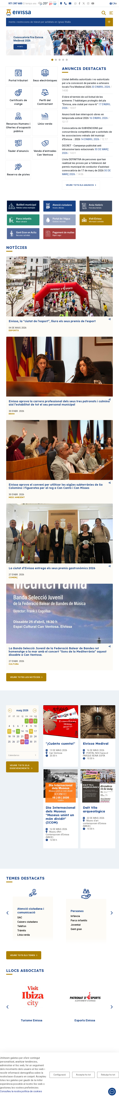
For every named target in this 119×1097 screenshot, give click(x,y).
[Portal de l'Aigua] (60, 219)
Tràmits (21, 930)
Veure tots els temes (22, 955)
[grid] (22, 732)
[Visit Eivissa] (96, 219)
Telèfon (21, 926)
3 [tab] (60, 60)
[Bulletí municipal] (23, 206)
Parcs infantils (79, 920)
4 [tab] (63, 60)
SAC (19, 917)
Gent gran (76, 929)
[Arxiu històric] (96, 206)
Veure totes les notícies (25, 677)
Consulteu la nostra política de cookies (21, 1091)
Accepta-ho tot (83, 1074)
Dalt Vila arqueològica (94, 809)
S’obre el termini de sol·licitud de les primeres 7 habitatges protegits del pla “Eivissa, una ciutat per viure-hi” (84, 100)
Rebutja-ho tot (108, 1074)
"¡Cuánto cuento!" (60, 743)
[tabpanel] (59, 42)
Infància (75, 916)
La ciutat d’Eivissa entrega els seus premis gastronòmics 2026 (52, 568)
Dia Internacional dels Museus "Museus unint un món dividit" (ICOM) (60, 815)
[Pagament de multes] (60, 233)
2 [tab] (56, 60)
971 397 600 (15, 3)
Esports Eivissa (85, 1020)
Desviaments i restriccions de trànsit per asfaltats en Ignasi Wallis (38, 22)
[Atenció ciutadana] (60, 206)
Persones (77, 911)
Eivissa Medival (95, 743)
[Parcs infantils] (23, 219)
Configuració (59, 1074)
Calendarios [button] (22, 755)
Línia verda (23, 934)
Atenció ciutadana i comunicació (30, 910)
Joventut (76, 924)
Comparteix (110, 319)
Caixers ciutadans (27, 921)
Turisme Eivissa (31, 1020)
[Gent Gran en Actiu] (23, 233)
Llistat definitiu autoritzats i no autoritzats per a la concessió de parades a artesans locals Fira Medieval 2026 (85, 83)
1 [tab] (52, 60)
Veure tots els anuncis (80, 185)
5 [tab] (67, 60)
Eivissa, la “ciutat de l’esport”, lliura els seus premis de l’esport (52, 321)
